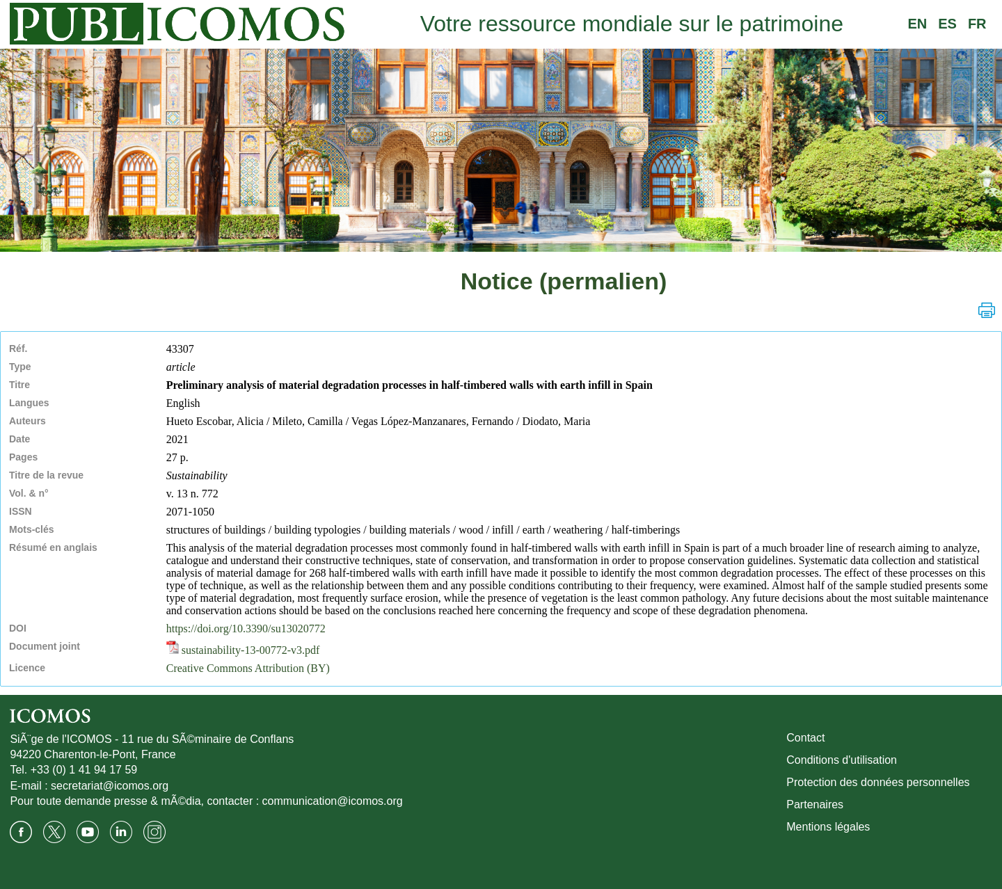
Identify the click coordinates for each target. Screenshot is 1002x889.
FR (977, 23)
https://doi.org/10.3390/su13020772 (246, 628)
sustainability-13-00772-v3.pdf (243, 650)
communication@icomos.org (332, 801)
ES (947, 23)
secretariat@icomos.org (109, 786)
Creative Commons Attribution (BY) (248, 668)
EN (917, 23)
